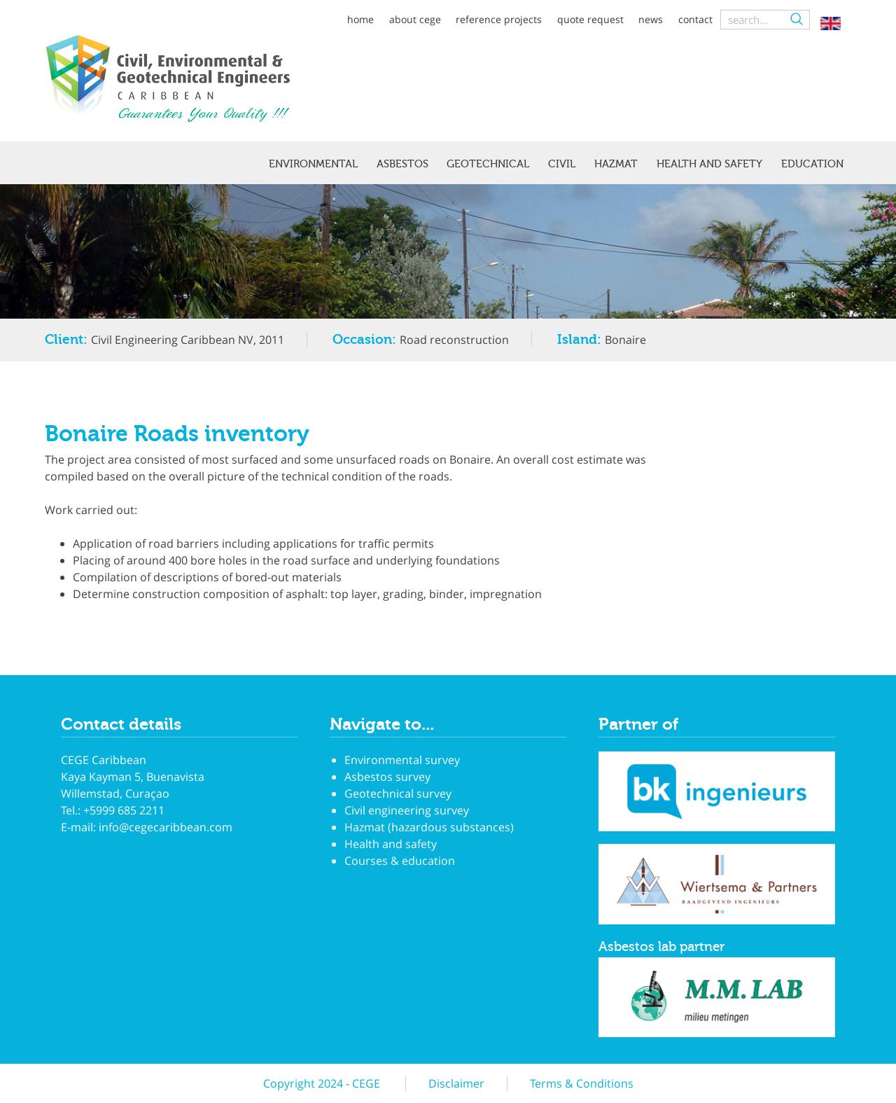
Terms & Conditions (582, 1083)
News (650, 19)
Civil (561, 164)
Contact (695, 19)
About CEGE (415, 19)
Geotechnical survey (397, 793)
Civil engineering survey (406, 810)
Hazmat (616, 164)
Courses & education (399, 860)
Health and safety (709, 164)
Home (360, 19)
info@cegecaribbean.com (165, 827)
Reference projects (499, 19)
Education (812, 164)
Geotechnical (488, 164)
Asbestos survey (387, 776)
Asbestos (402, 164)
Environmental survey (402, 760)
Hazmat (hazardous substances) (429, 827)
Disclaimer (456, 1083)
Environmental (313, 164)
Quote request (590, 19)
